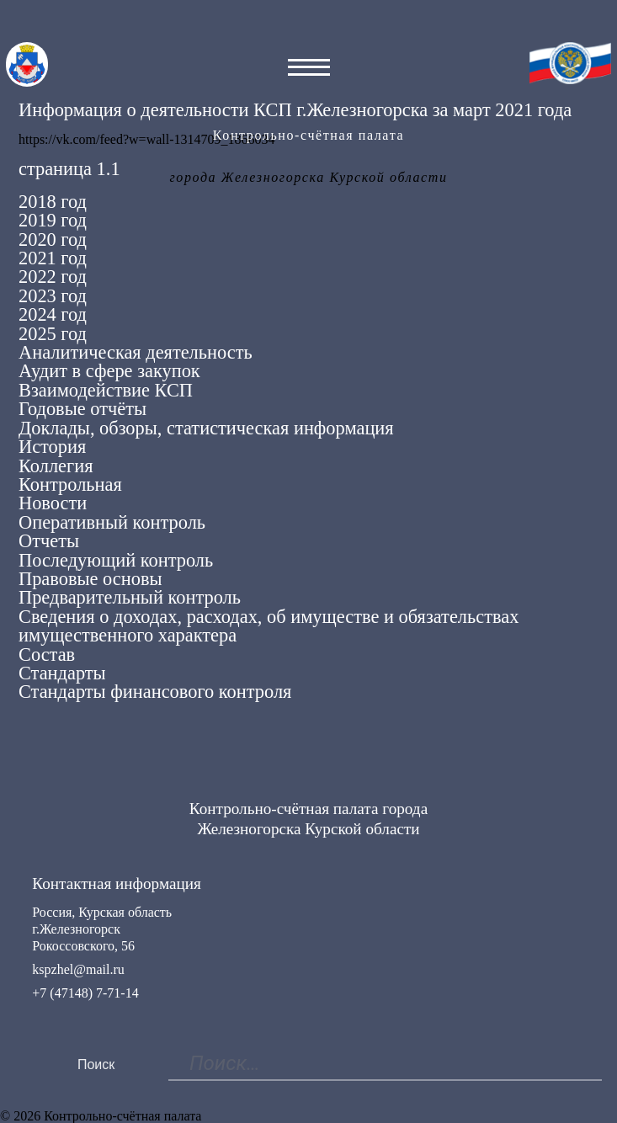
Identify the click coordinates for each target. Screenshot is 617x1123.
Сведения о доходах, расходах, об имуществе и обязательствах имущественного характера (269, 626)
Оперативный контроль (112, 522)
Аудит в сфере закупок (109, 370)
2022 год (53, 276)
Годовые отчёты (82, 408)
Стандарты (62, 673)
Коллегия (56, 465)
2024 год (53, 314)
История (52, 446)
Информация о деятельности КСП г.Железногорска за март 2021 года (295, 109)
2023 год (53, 295)
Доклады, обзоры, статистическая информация (206, 428)
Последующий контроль (116, 560)
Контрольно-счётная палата (308, 135)
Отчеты (49, 540)
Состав (47, 654)
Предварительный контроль (130, 597)
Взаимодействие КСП (106, 390)
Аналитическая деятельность (136, 352)
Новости (53, 503)
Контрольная (70, 484)
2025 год (53, 333)
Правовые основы (90, 578)
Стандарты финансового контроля (155, 691)
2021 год (53, 258)
